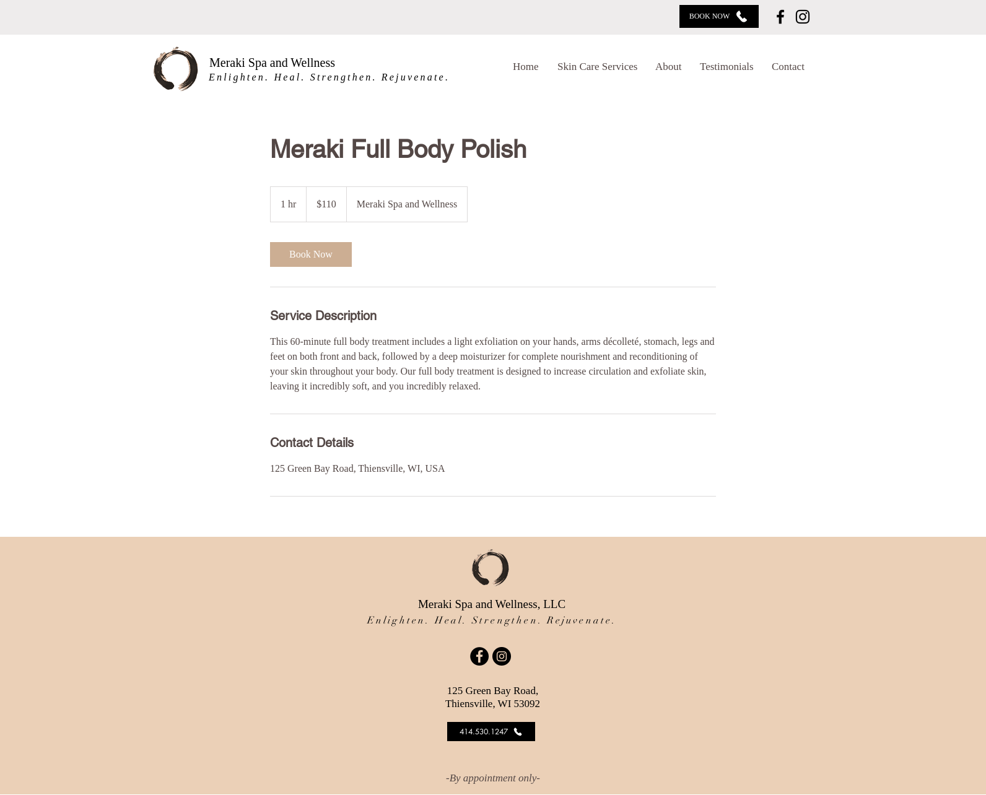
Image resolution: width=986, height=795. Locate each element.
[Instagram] (802, 16)
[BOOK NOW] (719, 16)
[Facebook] (780, 16)
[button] (600, 66)
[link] (311, 254)
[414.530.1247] (491, 731)
